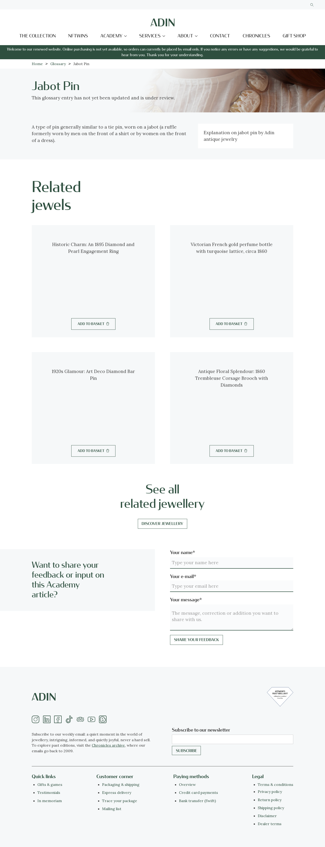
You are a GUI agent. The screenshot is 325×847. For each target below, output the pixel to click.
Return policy (269, 799)
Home (37, 63)
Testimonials (48, 792)
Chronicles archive (108, 745)
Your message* (186, 600)
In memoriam (49, 800)
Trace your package (119, 800)
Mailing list (111, 808)
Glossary (58, 63)
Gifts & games (49, 784)
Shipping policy (271, 807)
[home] (162, 22)
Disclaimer (267, 815)
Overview (187, 784)
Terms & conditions (275, 784)
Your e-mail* (183, 576)
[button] (114, 36)
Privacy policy (270, 791)
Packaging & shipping (120, 784)
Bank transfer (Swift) (197, 800)
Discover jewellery (162, 523)
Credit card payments (198, 792)
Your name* (182, 552)
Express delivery (116, 792)
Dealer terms (269, 823)
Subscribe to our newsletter (201, 730)
